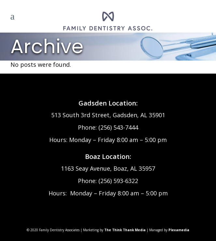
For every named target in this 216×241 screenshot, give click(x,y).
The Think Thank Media (125, 230)
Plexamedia (178, 230)
